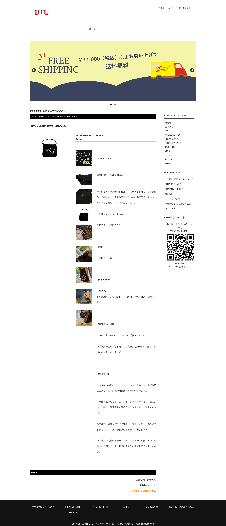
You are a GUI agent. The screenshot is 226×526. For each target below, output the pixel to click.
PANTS (168, 156)
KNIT (167, 127)
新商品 (168, 119)
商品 (41, 113)
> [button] (191, 67)
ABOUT (99, 27)
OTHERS (49, 113)
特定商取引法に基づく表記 (178, 200)
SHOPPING (64, 27)
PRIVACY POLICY (174, 185)
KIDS (167, 147)
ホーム (48, 27)
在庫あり (169, 123)
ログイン (172, 8)
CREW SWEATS (173, 135)
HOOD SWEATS (173, 139)
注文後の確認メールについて (179, 175)
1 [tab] (111, 101)
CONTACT (114, 27)
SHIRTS (169, 160)
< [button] (34, 67)
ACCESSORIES (173, 131)
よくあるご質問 (172, 195)
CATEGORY (83, 27)
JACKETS (170, 143)
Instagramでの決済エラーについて (47, 107)
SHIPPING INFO (173, 180)
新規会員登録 (184, 8)
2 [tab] (115, 101)
